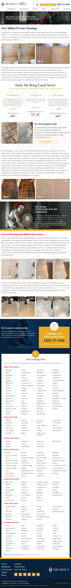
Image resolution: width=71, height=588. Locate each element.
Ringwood (40, 492)
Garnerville (9, 541)
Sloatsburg (40, 538)
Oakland (39, 383)
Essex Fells (9, 433)
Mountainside (25, 514)
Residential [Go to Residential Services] (11, 9)
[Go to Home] (13, 3)
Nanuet (23, 533)
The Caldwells (57, 420)
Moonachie (40, 370)
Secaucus (40, 441)
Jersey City (24, 441)
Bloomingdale (10, 490)
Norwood (40, 380)
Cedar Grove (10, 428)
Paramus (40, 393)
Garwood (9, 519)
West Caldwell (57, 428)
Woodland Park (57, 495)
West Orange (57, 430)
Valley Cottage (57, 541)
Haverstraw (9, 548)
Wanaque (56, 487)
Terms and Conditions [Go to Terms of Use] (23, 583)
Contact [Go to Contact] (67, 9)
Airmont (8, 525)
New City (24, 536)
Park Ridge (40, 396)
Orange (39, 430)
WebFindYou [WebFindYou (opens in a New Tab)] (66, 583)
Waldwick (55, 393)
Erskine (8, 497)
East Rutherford (10, 396)
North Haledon (25, 495)
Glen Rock (24, 378)
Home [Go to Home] (3, 564)
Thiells (54, 533)
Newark (39, 423)
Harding (23, 455)
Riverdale (55, 455)
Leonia (23, 396)
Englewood (9, 406)
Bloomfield (9, 423)
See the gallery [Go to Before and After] (45, 142)
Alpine (7, 373)
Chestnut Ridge (10, 533)
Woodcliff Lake (57, 406)
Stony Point (40, 549)
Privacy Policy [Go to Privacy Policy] (12, 583)
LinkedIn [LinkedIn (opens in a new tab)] (33, 574)
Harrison (8, 444)
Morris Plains (40, 455)
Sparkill (39, 544)
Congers (8, 538)
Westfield (55, 509)
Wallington (56, 396)
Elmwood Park (10, 401)
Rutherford (56, 373)
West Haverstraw (58, 546)
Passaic (23, 497)
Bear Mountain (10, 528)
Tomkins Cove (57, 536)
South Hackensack (58, 380)
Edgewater (9, 398)
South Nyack (41, 541)
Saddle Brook (57, 375)
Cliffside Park (10, 383)
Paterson (24, 500)
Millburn (23, 433)
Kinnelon (23, 460)
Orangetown (25, 549)
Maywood (24, 409)
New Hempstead (26, 538)
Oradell (39, 388)
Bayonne (8, 441)
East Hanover (10, 473)
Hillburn (8, 551)
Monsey (23, 528)
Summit (39, 519)
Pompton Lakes (42, 485)
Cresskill (8, 388)
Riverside (39, 495)
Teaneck (55, 383)
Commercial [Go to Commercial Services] (24, 9)
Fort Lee (23, 370)
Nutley (39, 428)
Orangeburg (25, 546)
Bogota (8, 378)
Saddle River (56, 378)
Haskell (23, 485)
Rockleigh (55, 370)
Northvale (40, 378)
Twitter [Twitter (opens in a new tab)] (24, 574)
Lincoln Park (24, 463)
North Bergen (25, 446)
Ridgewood (40, 406)
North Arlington (41, 375)
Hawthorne (24, 487)
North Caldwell (41, 425)
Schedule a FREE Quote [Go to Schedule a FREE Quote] (47, 5)
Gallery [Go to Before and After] (35, 9)
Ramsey (39, 398)
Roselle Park (40, 511)
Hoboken (8, 446)
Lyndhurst (24, 403)
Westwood (56, 401)
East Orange (9, 430)
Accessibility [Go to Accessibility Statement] (4, 583)
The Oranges (57, 423)
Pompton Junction (42, 482)
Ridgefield (40, 401)
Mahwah (24, 406)
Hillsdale (23, 391)
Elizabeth (8, 514)
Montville (39, 453)
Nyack (23, 544)
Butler (7, 458)
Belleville (8, 420)
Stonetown (56, 482)
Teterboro (56, 388)
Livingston (24, 428)
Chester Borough (11, 465)
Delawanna (9, 495)
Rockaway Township (59, 460)
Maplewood (25, 430)
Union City (40, 444)
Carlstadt (9, 380)
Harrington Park (26, 383)
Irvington (24, 425)
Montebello (24, 531)
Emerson (8, 403)
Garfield (23, 375)
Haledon (23, 482)
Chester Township (11, 468)
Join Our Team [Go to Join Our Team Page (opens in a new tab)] (20, 569)
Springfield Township (43, 517)
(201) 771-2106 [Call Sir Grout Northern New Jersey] (63, 4)
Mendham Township (27, 473)
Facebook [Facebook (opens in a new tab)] (20, 574)
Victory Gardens (58, 468)
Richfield (39, 490)
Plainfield (24, 519)
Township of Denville (59, 465)
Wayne (55, 490)
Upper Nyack (57, 538)
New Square (25, 541)
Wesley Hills (56, 544)
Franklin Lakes (25, 373)
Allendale (8, 370)
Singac (39, 497)
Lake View (24, 490)
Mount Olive (40, 465)
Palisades (40, 525)
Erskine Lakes (9, 500)
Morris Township (42, 458)
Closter (8, 385)
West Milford (56, 492)
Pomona (39, 533)
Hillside (23, 506)
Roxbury (55, 463)
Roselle (39, 509)
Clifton (8, 492)
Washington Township (59, 398)
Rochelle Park (41, 414)
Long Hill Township (26, 465)
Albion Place (9, 482)
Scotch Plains (41, 514)
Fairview (8, 414)
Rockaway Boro (57, 458)
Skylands (39, 500)
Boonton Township (11, 455)
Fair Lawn (8, 411)
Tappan (55, 531)
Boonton (8, 453)
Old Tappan (40, 385)
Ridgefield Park (41, 403)
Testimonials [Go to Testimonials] (55, 9)
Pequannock (41, 476)
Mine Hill (23, 476)
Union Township (57, 506)
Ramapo (39, 536)
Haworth (24, 388)
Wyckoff (55, 409)
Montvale (24, 414)
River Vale (40, 411)
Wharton (55, 473)
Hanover (23, 453)
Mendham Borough (27, 471)
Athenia (8, 487)
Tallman (55, 528)
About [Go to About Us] (44, 9)
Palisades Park (41, 391)
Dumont (8, 393)
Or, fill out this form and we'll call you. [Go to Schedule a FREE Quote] (54, 344)
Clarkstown (9, 536)
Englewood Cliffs (11, 409)
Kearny (23, 444)
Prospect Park (41, 487)
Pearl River (40, 528)
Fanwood (8, 517)
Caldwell (8, 425)
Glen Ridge (24, 423)
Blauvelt (8, 531)
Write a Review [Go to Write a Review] (37, 4)
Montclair (40, 420)
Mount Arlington (42, 463)
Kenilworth (24, 509)
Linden (23, 511)
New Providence (26, 517)
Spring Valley (41, 546)
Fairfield (23, 420)
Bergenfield (9, 375)
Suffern (55, 525)
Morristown (40, 460)
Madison (23, 468)
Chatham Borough (11, 460)
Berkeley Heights (11, 506)
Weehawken (40, 446)
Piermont (39, 531)
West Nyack (56, 549)
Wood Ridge (56, 403)
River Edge (40, 409)
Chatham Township (12, 463)
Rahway (39, 506)
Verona (55, 425)
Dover (7, 471)
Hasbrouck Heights (27, 385)
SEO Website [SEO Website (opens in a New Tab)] (58, 583)
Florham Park (10, 476)
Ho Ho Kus (24, 393)
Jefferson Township (27, 458)
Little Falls (24, 492)
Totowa (55, 485)
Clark (7, 509)
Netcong (39, 471)
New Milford (40, 373)
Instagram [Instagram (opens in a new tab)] (15, 574)
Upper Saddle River (58, 391)
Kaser (23, 525)
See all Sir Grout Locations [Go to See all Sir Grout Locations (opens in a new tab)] (32, 555)
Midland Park (25, 411)
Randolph (56, 453)
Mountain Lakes (41, 468)
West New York (57, 441)
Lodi (22, 401)
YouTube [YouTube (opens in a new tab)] (29, 574)
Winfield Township (58, 511)
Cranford (8, 511)
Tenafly (55, 385)
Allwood (8, 485)
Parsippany (40, 473)
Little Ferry (24, 398)
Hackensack (25, 380)
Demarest (9, 391)
